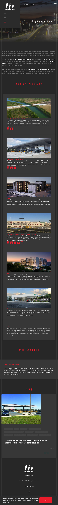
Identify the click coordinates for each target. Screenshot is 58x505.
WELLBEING (24, 428)
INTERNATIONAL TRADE (41, 431)
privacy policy (9, 502)
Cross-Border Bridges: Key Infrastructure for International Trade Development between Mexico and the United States (25, 441)
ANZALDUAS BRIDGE (20, 434)
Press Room (29, 492)
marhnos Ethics (29, 486)
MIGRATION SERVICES (45, 434)
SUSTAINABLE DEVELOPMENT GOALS (14, 431)
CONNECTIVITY (8, 434)
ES (5, 23)
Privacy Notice (29, 475)
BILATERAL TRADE (32, 434)
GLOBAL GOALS (8, 428)
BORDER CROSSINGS (34, 428)
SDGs (16, 428)
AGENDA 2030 (29, 431)
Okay (45, 500)
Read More (48, 453)
